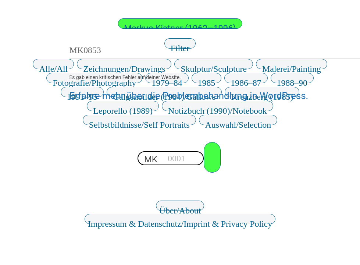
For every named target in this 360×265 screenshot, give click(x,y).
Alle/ (53, 66)
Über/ (180, 208)
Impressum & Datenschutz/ (180, 221)
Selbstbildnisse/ (139, 122)
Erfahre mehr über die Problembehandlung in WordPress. (189, 95)
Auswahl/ (238, 122)
